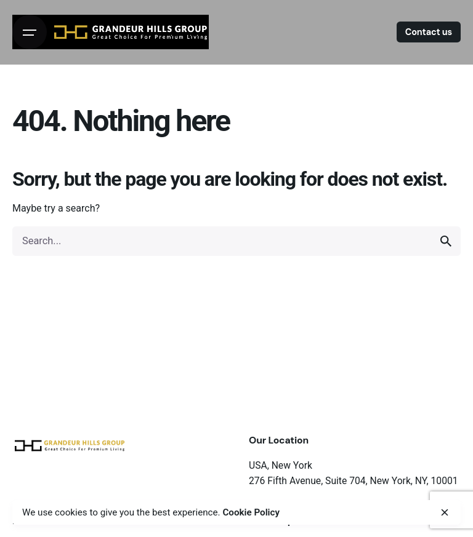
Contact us (428, 32)
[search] (446, 241)
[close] (444, 512)
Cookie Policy (251, 512)
